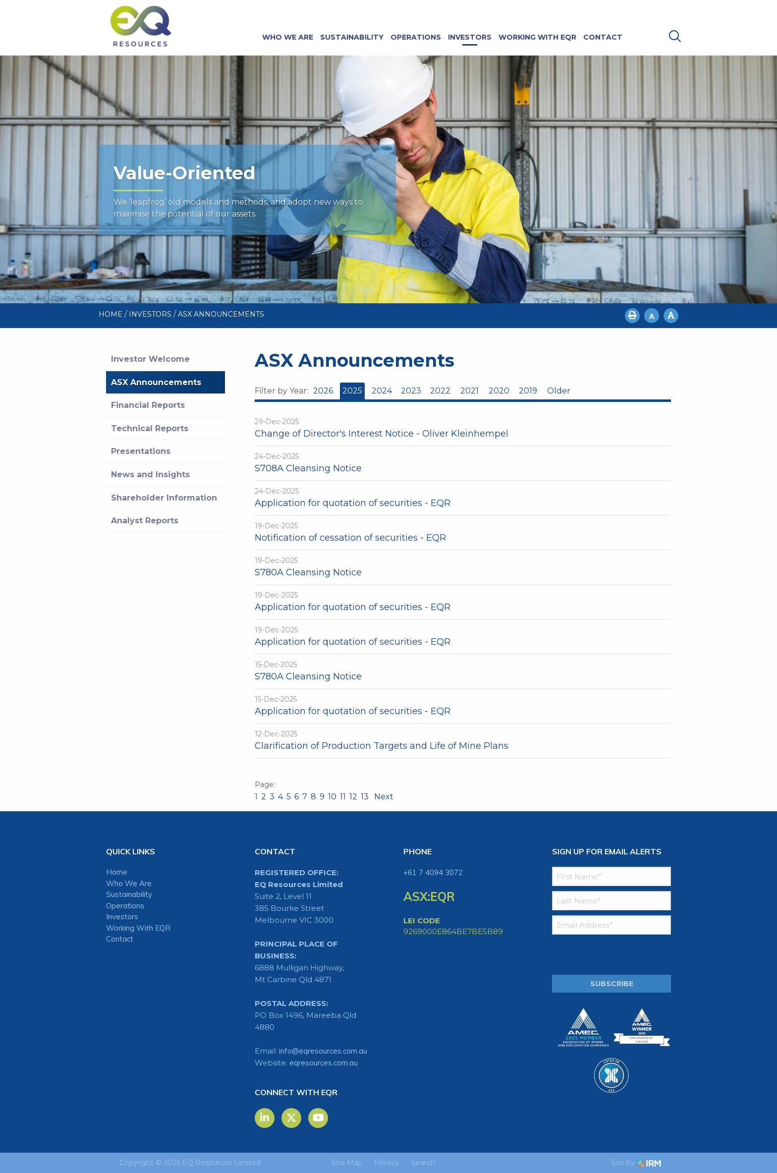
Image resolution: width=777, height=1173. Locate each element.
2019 (528, 390)
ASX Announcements (156, 382)
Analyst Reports (144, 520)
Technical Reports (149, 428)
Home (116, 872)
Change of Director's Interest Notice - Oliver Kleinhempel (381, 433)
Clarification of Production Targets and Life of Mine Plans (381, 745)
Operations (415, 37)
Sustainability (352, 37)
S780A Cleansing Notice (308, 572)
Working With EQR (537, 37)
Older (558, 390)
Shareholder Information (164, 498)
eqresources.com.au (323, 1062)
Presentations (140, 451)
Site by (636, 1162)
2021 (469, 390)
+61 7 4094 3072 (433, 872)
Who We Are (287, 37)
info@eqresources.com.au (323, 1051)
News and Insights (150, 474)
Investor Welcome (150, 359)
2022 (440, 390)
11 (343, 796)
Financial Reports (148, 405)
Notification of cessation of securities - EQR (350, 537)
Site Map (347, 1162)
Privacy (386, 1162)
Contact (602, 37)
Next (382, 796)
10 (332, 796)
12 (353, 796)
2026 (323, 390)
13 (365, 796)
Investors (470, 37)
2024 (382, 390)
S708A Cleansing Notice (308, 468)
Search (423, 1162)
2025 (352, 390)
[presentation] (612, 955)
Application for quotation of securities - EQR (352, 503)
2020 (499, 390)
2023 (411, 390)
